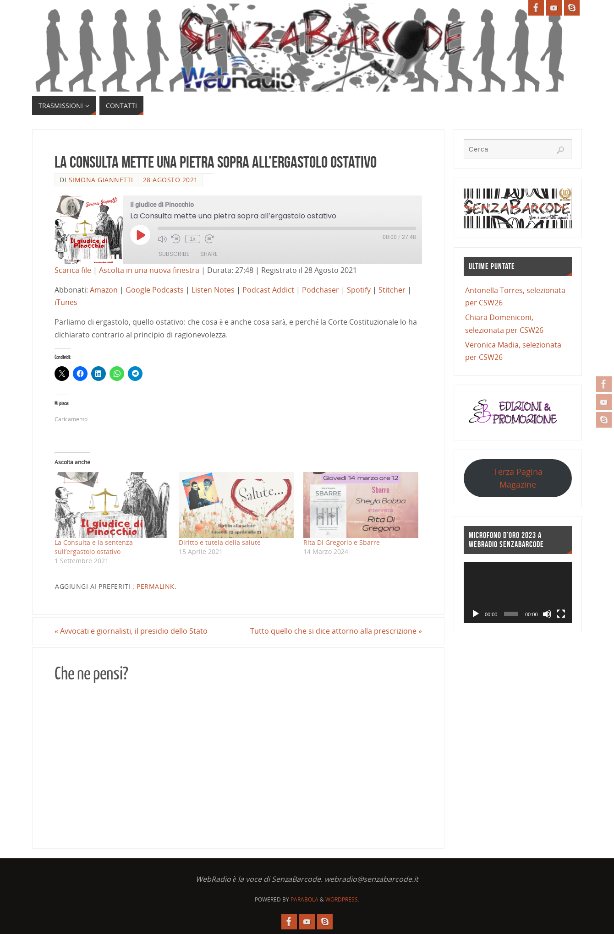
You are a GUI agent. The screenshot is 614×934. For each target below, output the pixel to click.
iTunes (66, 302)
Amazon (104, 290)
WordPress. (342, 899)
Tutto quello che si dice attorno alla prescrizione (336, 631)
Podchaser (320, 290)
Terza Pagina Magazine (518, 477)
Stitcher (392, 290)
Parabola (304, 899)
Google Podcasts (155, 290)
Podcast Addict (268, 290)
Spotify (359, 290)
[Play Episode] (140, 235)
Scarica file (73, 270)
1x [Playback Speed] (193, 239)
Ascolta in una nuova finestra (149, 270)
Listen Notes (213, 290)
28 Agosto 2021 (170, 179)
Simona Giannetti (101, 179)
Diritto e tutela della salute (220, 542)
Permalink (156, 586)
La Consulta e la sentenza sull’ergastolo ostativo (94, 547)
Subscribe (174, 254)
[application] (518, 592)
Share (209, 254)
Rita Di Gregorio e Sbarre (341, 542)
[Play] (475, 614)
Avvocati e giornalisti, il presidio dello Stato (131, 631)
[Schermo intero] (560, 614)
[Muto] (547, 614)
